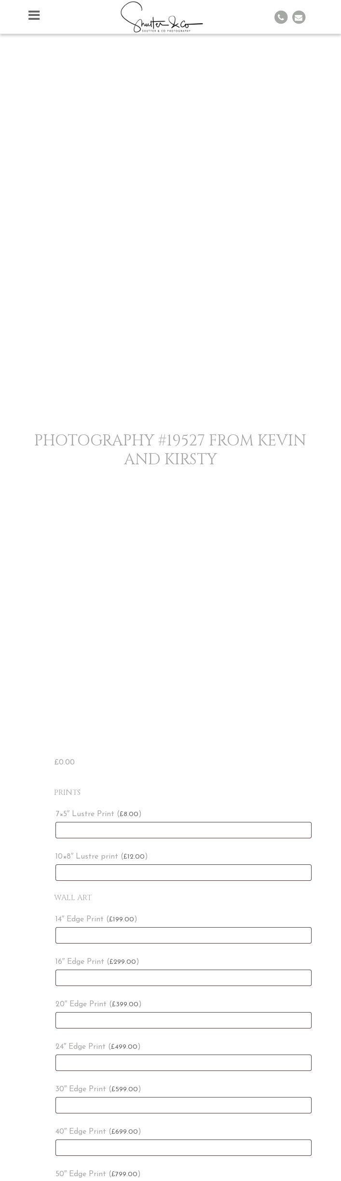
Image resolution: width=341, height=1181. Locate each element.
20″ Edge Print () (98, 1004)
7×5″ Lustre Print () (98, 814)
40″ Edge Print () (98, 1132)
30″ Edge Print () (98, 1089)
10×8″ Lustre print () (102, 857)
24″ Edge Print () (98, 1047)
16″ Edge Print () (97, 962)
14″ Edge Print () (96, 919)
